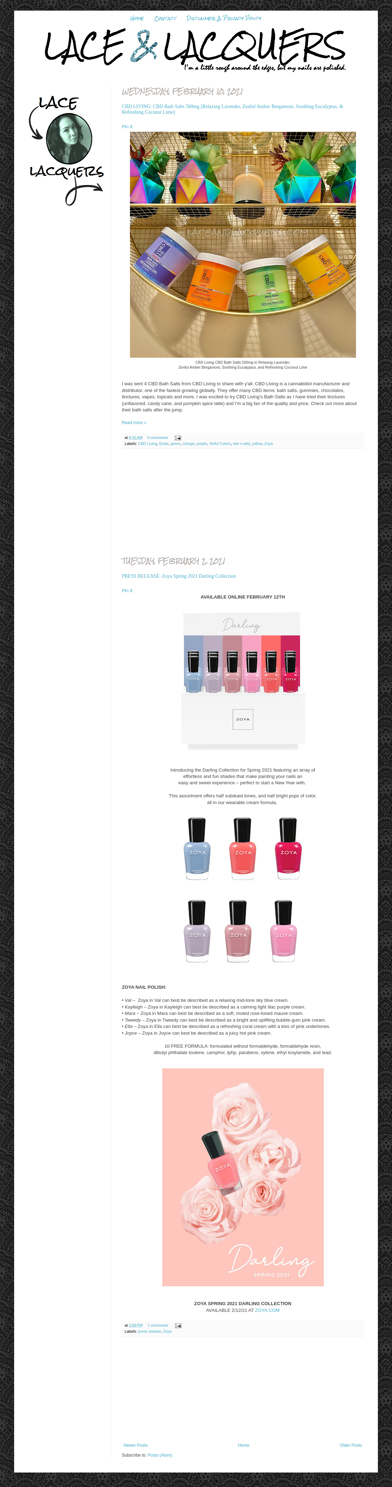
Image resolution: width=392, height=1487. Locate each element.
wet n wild (241, 443)
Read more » (134, 422)
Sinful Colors (220, 443)
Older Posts (351, 1445)
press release (149, 1331)
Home (137, 18)
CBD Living (147, 443)
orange (189, 443)
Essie (163, 443)
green (175, 443)
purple (202, 443)
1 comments (158, 1325)
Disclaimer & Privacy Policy (224, 18)
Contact (165, 18)
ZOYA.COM (267, 1310)
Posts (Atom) (160, 1455)
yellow (257, 443)
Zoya (269, 443)
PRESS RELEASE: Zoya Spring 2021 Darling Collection (179, 576)
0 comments (157, 437)
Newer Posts (136, 1445)
